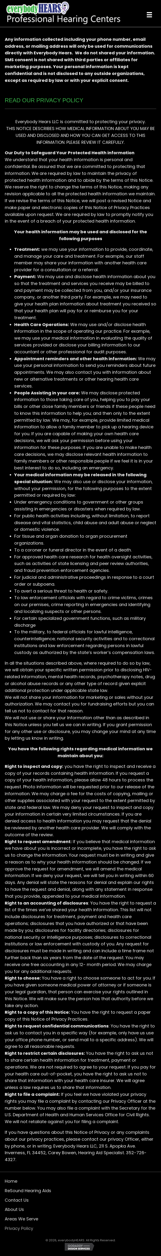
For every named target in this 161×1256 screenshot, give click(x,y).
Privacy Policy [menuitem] (19, 1228)
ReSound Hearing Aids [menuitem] (28, 1191)
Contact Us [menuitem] (17, 1200)
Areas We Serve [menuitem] (21, 1219)
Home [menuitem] (11, 1181)
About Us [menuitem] (14, 1209)
